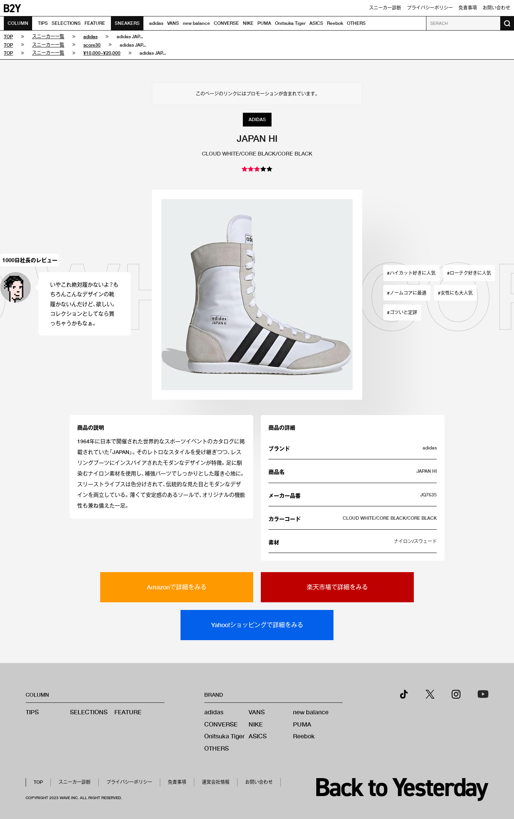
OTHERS (356, 23)
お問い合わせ (496, 8)
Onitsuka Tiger (290, 23)
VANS (173, 23)
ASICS (316, 23)
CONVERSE (226, 23)
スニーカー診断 (385, 8)
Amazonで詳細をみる (177, 586)
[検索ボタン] (507, 23)
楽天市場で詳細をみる (337, 586)
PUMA (264, 23)
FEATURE (95, 23)
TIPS (43, 23)
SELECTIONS (66, 23)
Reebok (335, 23)
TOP (38, 782)
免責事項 (468, 8)
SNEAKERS (127, 23)
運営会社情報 (215, 782)
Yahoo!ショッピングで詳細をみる (257, 624)
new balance (196, 23)
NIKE (248, 23)
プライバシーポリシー (430, 8)
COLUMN (18, 23)
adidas (156, 23)
